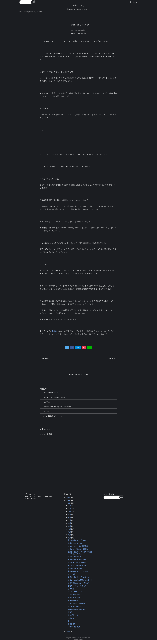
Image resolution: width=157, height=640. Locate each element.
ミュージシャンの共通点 (76, 603)
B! (78, 347)
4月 (69, 529)
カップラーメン (73, 615)
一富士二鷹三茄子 (74, 627)
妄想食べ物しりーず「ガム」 (78, 559)
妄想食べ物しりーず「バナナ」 (78, 577)
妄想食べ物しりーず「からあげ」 (79, 571)
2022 (68, 500)
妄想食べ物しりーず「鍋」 (77, 540)
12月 (70, 505)
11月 (70, 508)
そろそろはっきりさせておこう (78, 583)
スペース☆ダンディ (75, 595)
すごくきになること (75, 606)
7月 (69, 520)
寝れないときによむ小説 (79, 33)
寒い (69, 621)
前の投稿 (112, 359)
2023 (68, 497)
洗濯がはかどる (73, 600)
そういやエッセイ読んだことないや (80, 580)
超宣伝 (70, 612)
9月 (69, 514)
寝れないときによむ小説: (78, 375)
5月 (69, 526)
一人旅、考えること (75, 592)
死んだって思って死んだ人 (77, 565)
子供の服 (71, 589)
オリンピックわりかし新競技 (78, 549)
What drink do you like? (77, 609)
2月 (69, 535)
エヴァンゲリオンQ (74, 556)
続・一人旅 (72, 574)
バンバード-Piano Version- (77, 562)
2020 (68, 631)
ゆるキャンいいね (74, 597)
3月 (69, 532)
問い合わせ (134, 2)
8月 (69, 517)
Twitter (54, 331)
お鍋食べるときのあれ (75, 543)
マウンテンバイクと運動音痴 (78, 546)
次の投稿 (45, 359)
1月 (69, 538)
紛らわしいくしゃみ (75, 568)
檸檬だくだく (78, 5)
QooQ (82, 639)
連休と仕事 (72, 624)
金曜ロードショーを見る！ (77, 586)
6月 (69, 523)
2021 (68, 503)
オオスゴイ (72, 618)
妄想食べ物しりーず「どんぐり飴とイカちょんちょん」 (80, 553)
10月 (70, 511)
